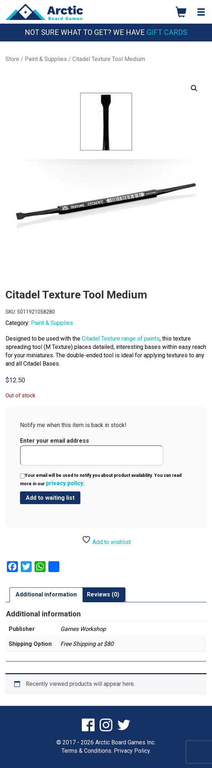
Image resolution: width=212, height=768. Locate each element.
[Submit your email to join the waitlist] (50, 497)
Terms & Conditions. (86, 750)
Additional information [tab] (46, 594)
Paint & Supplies (46, 59)
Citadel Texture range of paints (121, 338)
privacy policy (64, 483)
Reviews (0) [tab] (103, 594)
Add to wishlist (106, 540)
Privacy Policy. (132, 750)
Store (12, 59)
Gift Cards (167, 32)
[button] (194, 88)
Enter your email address (91, 451)
